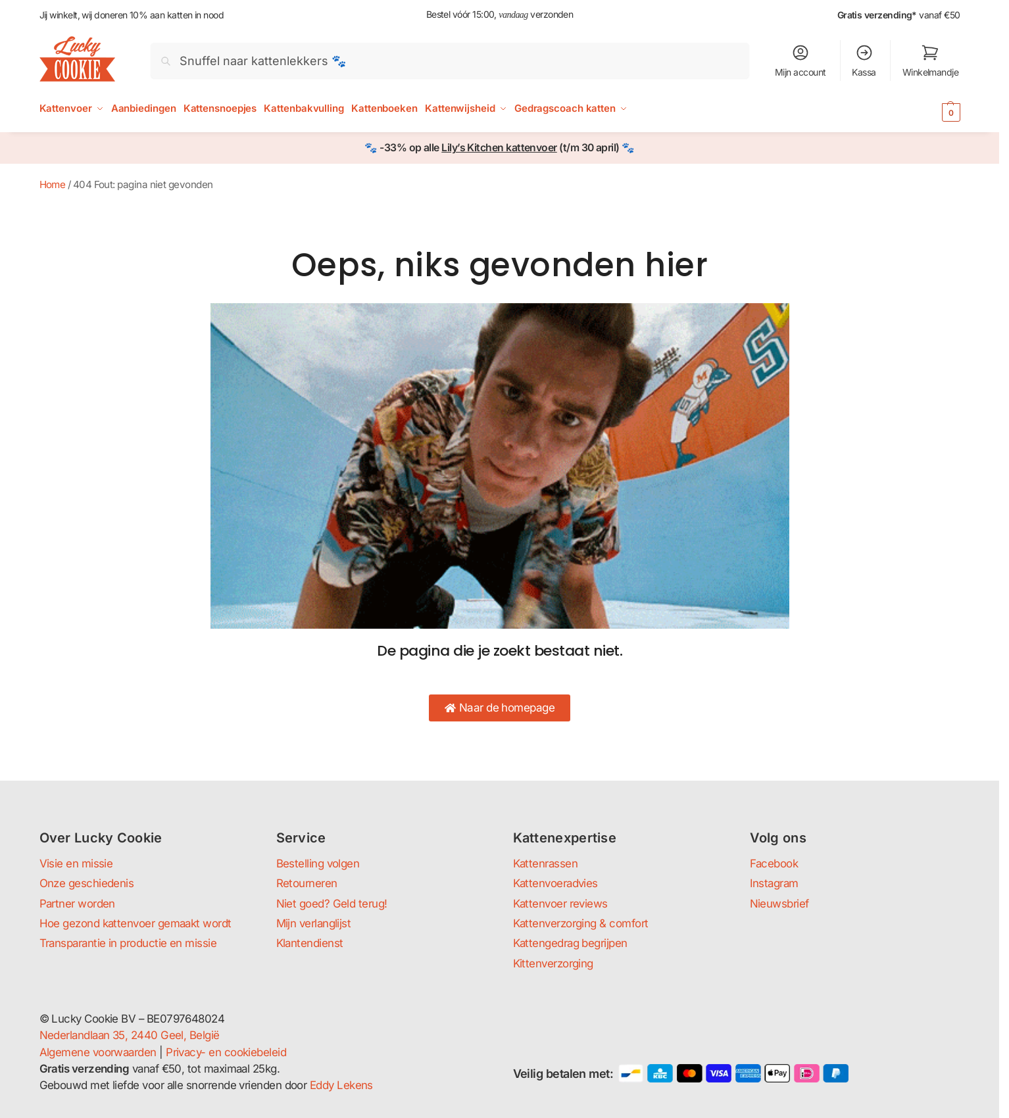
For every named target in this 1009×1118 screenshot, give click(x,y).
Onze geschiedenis (86, 883)
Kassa (863, 60)
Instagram (774, 883)
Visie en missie (76, 863)
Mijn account (800, 60)
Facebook (774, 863)
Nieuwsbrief (779, 903)
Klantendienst (309, 943)
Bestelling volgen (318, 863)
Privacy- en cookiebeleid (226, 1052)
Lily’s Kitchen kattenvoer (499, 147)
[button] (932, 112)
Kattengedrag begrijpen (570, 943)
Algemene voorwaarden (98, 1052)
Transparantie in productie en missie (128, 943)
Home (52, 184)
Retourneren (306, 883)
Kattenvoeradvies (555, 883)
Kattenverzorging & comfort (581, 923)
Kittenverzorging (553, 963)
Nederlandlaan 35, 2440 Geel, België (129, 1035)
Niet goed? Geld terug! (331, 903)
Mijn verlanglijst (313, 923)
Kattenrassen (545, 863)
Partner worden (77, 903)
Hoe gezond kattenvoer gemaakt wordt (135, 923)
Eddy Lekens (341, 1085)
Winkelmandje (930, 60)
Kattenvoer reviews (560, 903)
